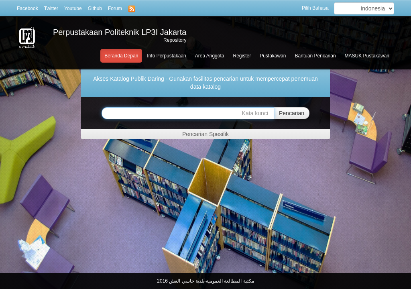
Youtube (73, 8)
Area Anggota (209, 56)
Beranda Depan (121, 56)
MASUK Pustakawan (367, 56)
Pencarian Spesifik (205, 134)
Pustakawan (273, 56)
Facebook (27, 8)
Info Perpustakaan (166, 56)
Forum (115, 8)
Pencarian (291, 113)
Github (95, 8)
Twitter (51, 8)
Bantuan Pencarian (315, 56)
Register (242, 56)
